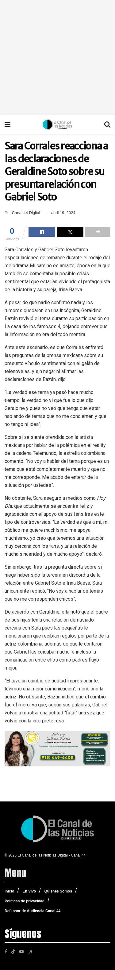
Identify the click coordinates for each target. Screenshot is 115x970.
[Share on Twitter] (70, 232)
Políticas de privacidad (24, 901)
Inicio (9, 891)
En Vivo (29, 891)
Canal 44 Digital (26, 212)
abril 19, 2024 (63, 212)
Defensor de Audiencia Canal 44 (32, 911)
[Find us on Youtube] (21, 951)
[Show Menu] (7, 124)
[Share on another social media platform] (97, 232)
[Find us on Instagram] (30, 951)
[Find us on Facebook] (6, 951)
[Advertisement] (57, 57)
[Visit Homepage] (57, 124)
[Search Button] (107, 124)
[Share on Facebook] (42, 232)
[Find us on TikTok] (13, 951)
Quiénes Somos (58, 891)
